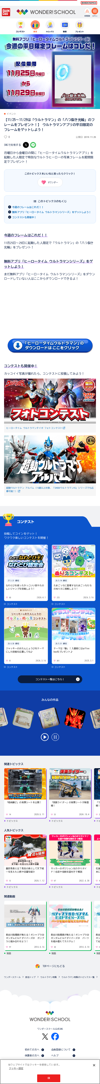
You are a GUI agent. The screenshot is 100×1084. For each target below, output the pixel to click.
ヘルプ (54, 1055)
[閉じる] (94, 1065)
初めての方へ (32, 1049)
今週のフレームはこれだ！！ (28, 207)
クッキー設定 (16, 1068)
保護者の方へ (32, 1055)
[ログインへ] (94, 11)
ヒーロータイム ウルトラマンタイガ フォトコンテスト (34, 428)
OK (49, 1078)
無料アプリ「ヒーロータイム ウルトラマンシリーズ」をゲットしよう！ (51, 212)
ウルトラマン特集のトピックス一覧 (78, 977)
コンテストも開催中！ (24, 217)
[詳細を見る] (50, 352)
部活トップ (30, 977)
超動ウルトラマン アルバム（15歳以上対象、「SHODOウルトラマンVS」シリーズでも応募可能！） (50, 489)
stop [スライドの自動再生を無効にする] (55, 737)
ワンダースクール (12, 977)
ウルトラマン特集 (48, 977)
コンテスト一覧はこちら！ (50, 679)
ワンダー (48, 182)
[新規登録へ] (87, 11)
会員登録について (61, 1049)
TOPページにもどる (54, 966)
